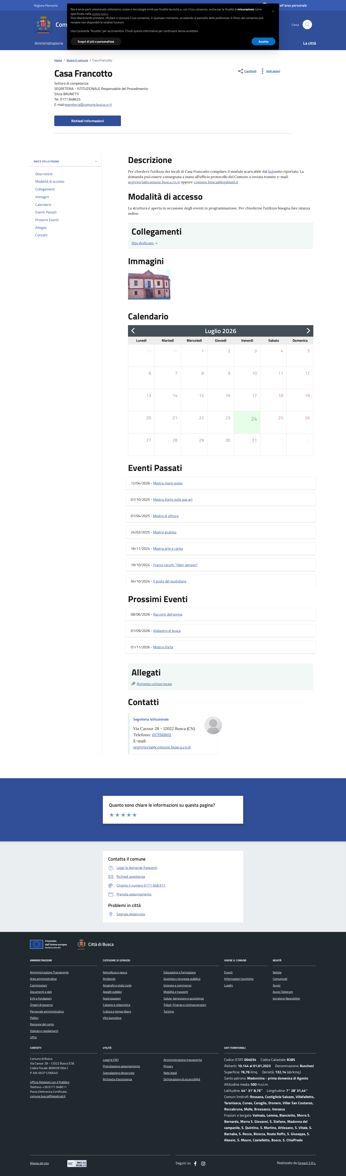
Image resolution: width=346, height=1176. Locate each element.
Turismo (169, 1011)
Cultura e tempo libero (117, 1011)
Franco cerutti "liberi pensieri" (175, 564)
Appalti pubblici (112, 991)
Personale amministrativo (47, 1011)
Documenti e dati (41, 991)
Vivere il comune (77, 60)
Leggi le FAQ (110, 1059)
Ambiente (109, 978)
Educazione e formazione (180, 972)
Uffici (33, 1037)
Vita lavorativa (112, 1017)
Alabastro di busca (167, 630)
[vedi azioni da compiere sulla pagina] (269, 71)
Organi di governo (41, 1004)
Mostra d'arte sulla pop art (173, 499)
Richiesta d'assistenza (117, 1079)
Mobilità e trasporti (176, 991)
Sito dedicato (145, 243)
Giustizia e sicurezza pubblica (182, 978)
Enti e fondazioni (41, 998)
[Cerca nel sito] (307, 24)
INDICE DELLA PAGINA (66, 161)
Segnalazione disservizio (118, 1072)
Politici (34, 1017)
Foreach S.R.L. (307, 1163)
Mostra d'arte (163, 647)
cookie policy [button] (100, 13)
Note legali (170, 1072)
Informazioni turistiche (239, 978)
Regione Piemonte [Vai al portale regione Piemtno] (46, 5)
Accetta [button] (263, 41)
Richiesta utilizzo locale (154, 684)
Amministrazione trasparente (183, 1059)
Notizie (277, 972)
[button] (273, 10)
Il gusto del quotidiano (169, 581)
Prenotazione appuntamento (121, 1066)
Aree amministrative (43, 978)
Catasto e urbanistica (116, 1004)
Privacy (168, 1066)
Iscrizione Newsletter (286, 998)
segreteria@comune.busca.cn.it (88, 104)
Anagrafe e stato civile (117, 985)
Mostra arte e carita (168, 548)
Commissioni (38, 985)
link (271, 171)
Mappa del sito (39, 1163)
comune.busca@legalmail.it (216, 182)
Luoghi (228, 985)
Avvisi (276, 985)
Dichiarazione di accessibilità (182, 1079)
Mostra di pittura (166, 515)
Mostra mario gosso (167, 483)
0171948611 (161, 734)
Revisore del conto (42, 1024)
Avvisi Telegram (283, 991)
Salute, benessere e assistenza (184, 998)
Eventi (228, 972)
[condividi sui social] (246, 71)
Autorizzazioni (112, 998)
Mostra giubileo (164, 532)
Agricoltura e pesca (115, 972)
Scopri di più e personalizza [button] (96, 41)
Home (58, 60)
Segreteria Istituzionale (151, 719)
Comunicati (280, 978)
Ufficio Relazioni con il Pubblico (49, 1082)
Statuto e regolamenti (44, 1030)
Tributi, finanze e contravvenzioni (185, 1004)
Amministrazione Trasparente (49, 972)
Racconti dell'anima (167, 614)
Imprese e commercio (177, 985)
